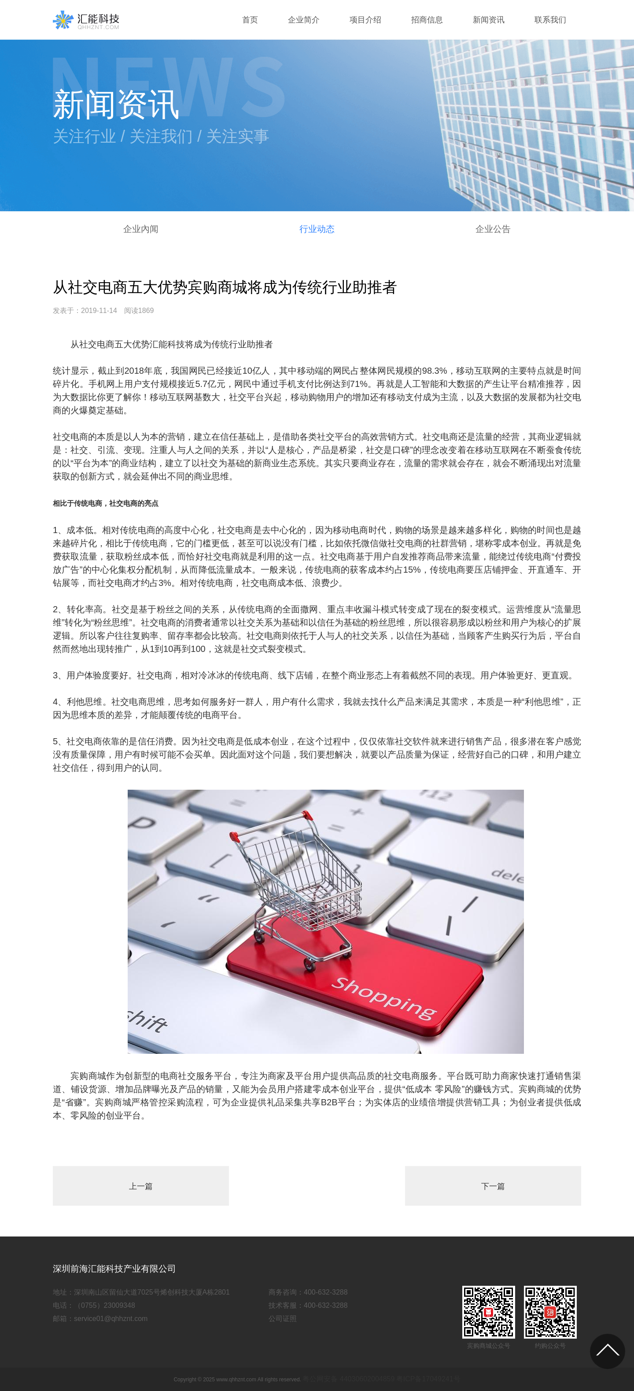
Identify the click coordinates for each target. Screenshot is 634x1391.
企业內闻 (140, 229)
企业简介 (304, 19)
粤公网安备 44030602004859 (348, 1379)
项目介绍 (365, 19)
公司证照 (283, 1318)
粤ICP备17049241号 (428, 1379)
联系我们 (550, 19)
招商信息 (427, 19)
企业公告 (493, 229)
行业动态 (317, 229)
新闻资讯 (489, 19)
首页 (250, 19)
